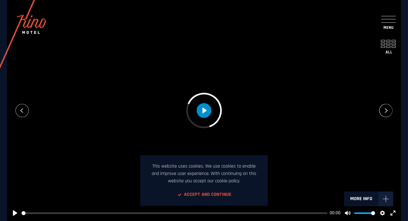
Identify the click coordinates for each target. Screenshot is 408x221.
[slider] (174, 213)
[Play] (15, 213)
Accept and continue (204, 194)
